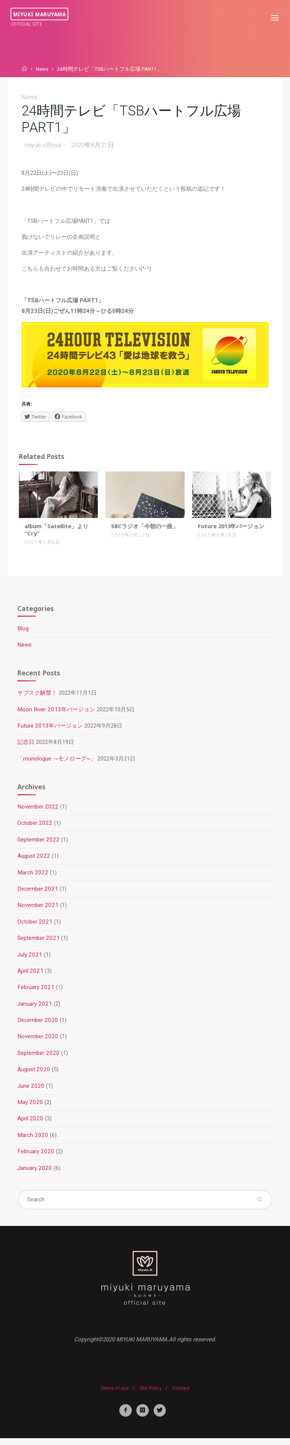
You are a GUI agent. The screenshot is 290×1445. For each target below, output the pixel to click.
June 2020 (31, 1090)
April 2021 (31, 975)
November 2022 (38, 810)
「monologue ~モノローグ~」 (57, 762)
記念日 (26, 745)
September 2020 (39, 1058)
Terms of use (114, 1394)
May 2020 (30, 1107)
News (42, 69)
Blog (23, 631)
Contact (181, 1394)
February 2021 (36, 992)
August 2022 (34, 860)
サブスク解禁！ (37, 696)
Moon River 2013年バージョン (57, 712)
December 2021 (38, 893)
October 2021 (35, 925)
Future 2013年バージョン (229, 531)
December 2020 (38, 1025)
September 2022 (39, 843)
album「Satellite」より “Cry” (56, 531)
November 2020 (38, 1041)
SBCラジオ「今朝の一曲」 (144, 528)
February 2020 (36, 1156)
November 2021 (38, 909)
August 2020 (34, 1074)
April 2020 (31, 1123)
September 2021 (39, 942)
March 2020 (33, 1140)
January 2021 (35, 1008)
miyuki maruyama (40, 13)
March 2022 (33, 876)
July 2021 (30, 958)
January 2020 (35, 1173)
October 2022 (35, 827)
